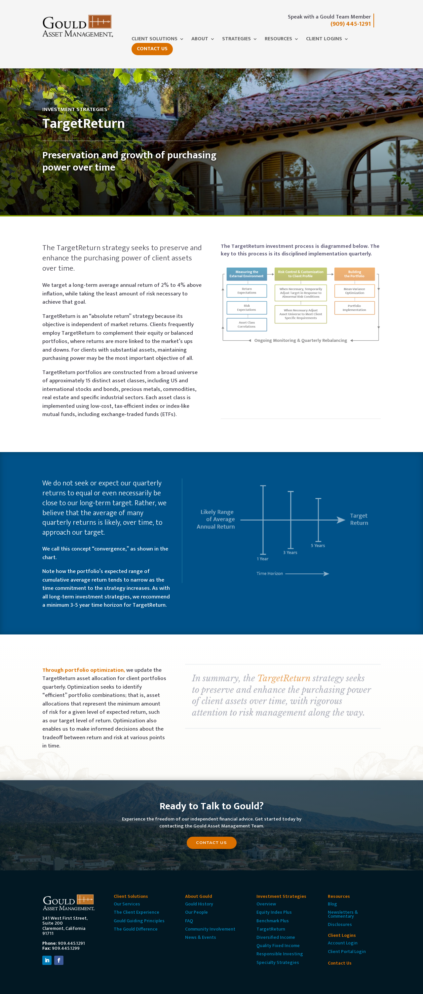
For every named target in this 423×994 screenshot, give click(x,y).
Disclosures (340, 924)
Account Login (343, 943)
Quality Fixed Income (278, 945)
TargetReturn (270, 929)
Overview (266, 904)
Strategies (236, 40)
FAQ (189, 921)
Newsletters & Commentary (343, 914)
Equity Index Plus (274, 912)
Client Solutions (154, 40)
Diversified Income (275, 937)
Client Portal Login (347, 951)
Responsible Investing (279, 954)
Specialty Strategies (277, 962)
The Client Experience (136, 912)
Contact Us (152, 48)
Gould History (199, 904)
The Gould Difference (136, 929)
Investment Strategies (281, 896)
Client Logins (324, 40)
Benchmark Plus (272, 921)
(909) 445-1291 (350, 24)
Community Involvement (210, 929)
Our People (196, 912)
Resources (278, 40)
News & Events (200, 937)
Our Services (127, 904)
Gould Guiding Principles (139, 921)
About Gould (198, 896)
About (199, 40)
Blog (332, 904)
